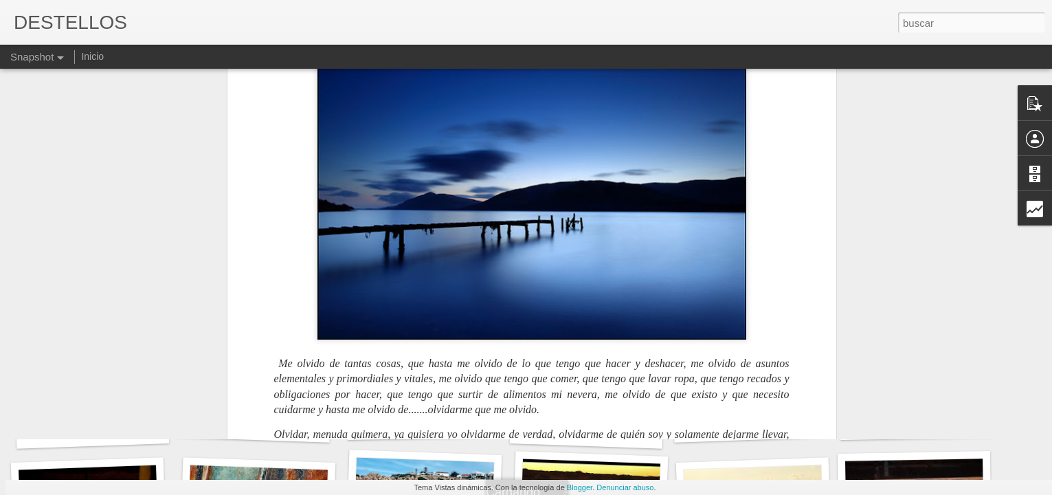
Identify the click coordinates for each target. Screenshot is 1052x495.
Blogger (579, 487)
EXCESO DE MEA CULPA (435, 423)
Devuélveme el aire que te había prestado (793, 423)
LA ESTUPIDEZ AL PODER (930, 423)
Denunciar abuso (624, 487)
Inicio (92, 56)
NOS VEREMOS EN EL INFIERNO (283, 426)
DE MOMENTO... (586, 431)
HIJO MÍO (92, 431)
